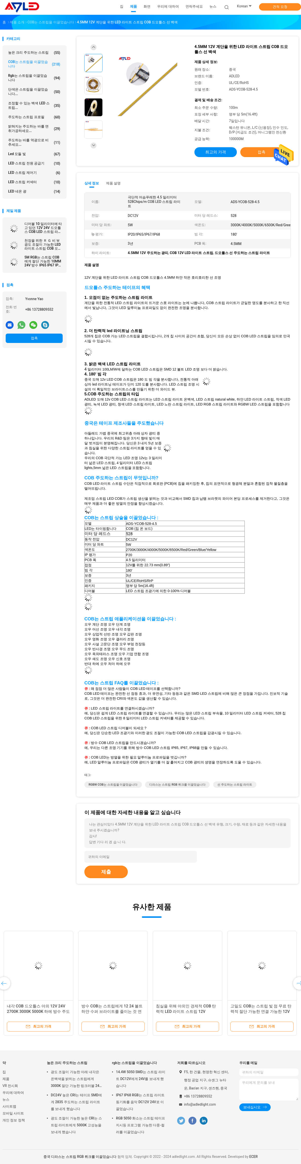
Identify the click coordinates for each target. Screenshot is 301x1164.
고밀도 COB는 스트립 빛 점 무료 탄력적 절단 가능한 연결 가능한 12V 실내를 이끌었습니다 (260, 1011)
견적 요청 (280, 7)
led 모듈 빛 (34, 154)
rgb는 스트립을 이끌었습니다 (34, 78)
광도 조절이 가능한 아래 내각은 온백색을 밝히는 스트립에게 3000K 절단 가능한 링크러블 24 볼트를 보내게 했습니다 (75, 1079)
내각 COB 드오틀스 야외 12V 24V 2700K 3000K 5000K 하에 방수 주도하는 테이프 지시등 (38, 1011)
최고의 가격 (215, 152)
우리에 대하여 (13, 1093)
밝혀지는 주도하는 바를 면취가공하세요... (34, 128)
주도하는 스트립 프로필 (34, 117)
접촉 (34, 338)
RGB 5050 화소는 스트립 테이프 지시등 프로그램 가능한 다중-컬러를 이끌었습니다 (140, 1125)
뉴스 (5, 1099)
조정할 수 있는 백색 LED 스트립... (34, 105)
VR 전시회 (10, 1086)
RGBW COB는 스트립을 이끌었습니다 (113, 784)
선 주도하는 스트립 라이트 (234, 784)
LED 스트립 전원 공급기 (34, 163)
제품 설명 (113, 183)
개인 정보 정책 (13, 1120)
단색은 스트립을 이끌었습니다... (34, 91)
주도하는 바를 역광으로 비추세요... (34, 142)
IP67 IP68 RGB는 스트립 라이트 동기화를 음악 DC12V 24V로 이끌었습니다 (140, 1102)
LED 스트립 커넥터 (34, 182)
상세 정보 (91, 183)
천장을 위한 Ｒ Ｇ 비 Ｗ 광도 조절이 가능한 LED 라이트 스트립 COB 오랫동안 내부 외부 (42, 244)
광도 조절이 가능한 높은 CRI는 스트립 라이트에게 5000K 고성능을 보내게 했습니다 (76, 1125)
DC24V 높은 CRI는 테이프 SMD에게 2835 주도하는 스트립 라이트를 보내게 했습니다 (76, 1102)
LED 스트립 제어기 (34, 172)
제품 (5, 1079)
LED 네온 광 (34, 191)
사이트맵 (9, 1106)
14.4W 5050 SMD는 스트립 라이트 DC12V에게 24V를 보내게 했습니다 (140, 1079)
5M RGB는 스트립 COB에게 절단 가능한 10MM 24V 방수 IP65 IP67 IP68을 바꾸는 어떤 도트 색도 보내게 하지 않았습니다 (43, 261)
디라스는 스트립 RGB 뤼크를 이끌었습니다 (177, 784)
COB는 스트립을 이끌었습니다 (34, 64)
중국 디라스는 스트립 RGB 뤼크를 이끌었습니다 (79, 1157)
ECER (253, 1157)
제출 (106, 872)
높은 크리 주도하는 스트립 (34, 52)
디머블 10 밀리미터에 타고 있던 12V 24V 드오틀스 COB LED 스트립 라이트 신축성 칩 (43, 228)
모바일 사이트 (13, 1113)
